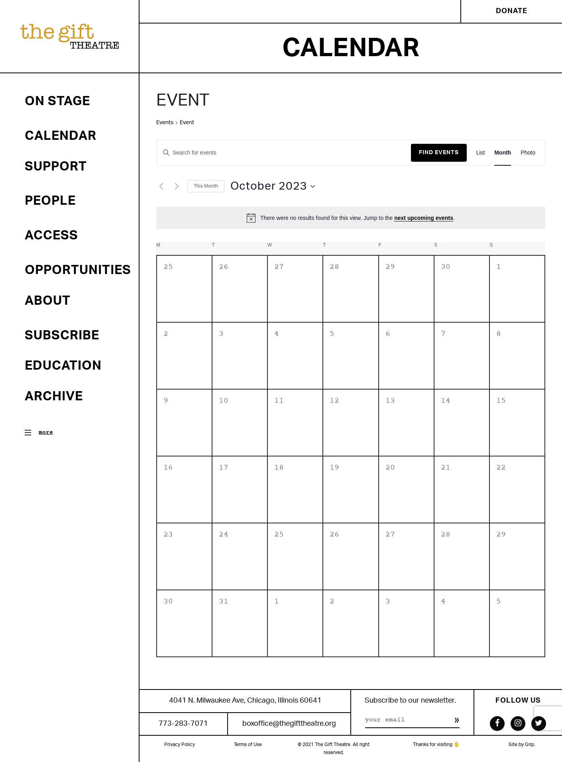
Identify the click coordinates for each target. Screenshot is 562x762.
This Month (206, 186)
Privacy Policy (179, 744)
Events (164, 122)
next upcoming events (423, 218)
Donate (511, 11)
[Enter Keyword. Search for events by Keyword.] (284, 152)
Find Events (439, 152)
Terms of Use (248, 744)
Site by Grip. (522, 744)
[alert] (350, 218)
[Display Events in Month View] (502, 152)
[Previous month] (161, 186)
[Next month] (176, 186)
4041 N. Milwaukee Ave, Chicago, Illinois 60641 (245, 700)
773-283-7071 (183, 723)
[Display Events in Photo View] (528, 152)
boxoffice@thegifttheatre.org (289, 723)
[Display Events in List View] (480, 152)
